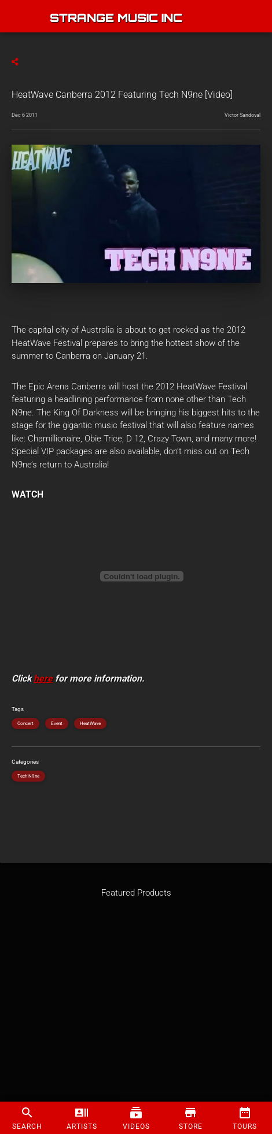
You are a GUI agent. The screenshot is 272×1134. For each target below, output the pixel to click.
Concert (25, 723)
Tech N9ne (28, 776)
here (43, 678)
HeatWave (90, 723)
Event (57, 723)
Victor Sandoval (242, 115)
